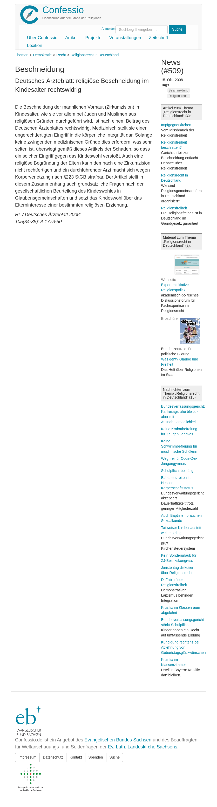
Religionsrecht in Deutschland (95, 55)
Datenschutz (53, 757)
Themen (21, 55)
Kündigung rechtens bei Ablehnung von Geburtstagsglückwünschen (183, 647)
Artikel (71, 37)
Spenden (96, 757)
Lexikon (34, 45)
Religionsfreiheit (174, 208)
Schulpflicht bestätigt (177, 471)
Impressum (27, 757)
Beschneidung (178, 90)
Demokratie (42, 55)
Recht (61, 55)
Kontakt (76, 757)
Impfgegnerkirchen (176, 125)
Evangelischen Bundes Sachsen (117, 739)
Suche (115, 757)
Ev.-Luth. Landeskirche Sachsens (142, 746)
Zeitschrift (158, 37)
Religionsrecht (178, 96)
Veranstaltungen (125, 37)
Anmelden (108, 29)
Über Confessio (42, 37)
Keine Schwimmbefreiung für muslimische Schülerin (179, 446)
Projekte (93, 37)
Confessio (63, 10)
